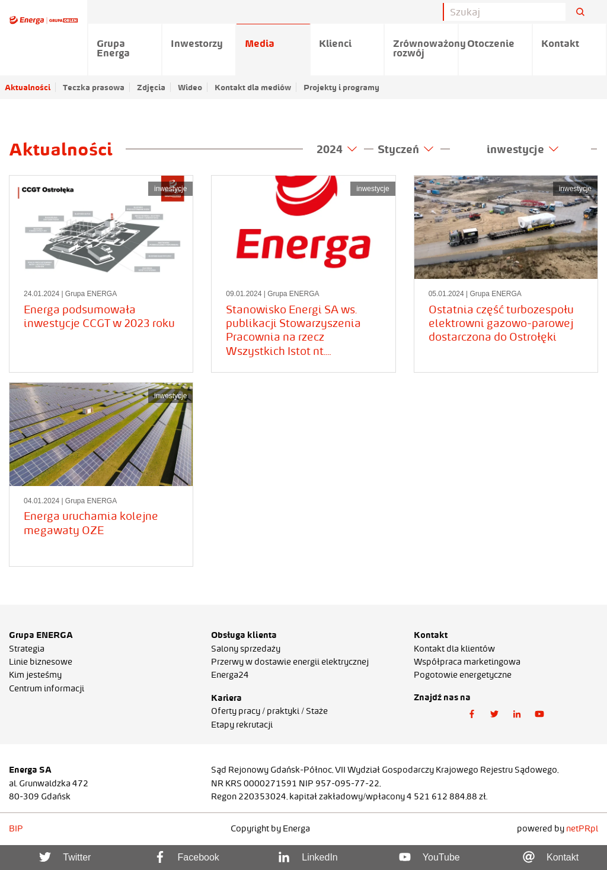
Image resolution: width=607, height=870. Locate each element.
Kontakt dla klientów (454, 648)
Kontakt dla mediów (253, 87)
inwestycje (522, 149)
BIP (16, 828)
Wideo (190, 87)
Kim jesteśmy (35, 674)
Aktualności (27, 87)
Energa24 (230, 674)
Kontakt (560, 43)
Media (259, 43)
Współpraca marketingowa (467, 661)
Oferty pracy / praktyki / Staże (269, 711)
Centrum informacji (46, 688)
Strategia (26, 648)
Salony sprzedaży (245, 648)
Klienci (335, 43)
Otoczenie (491, 43)
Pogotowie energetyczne (463, 674)
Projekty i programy (341, 87)
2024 (337, 149)
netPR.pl (582, 828)
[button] (472, 714)
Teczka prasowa (93, 87)
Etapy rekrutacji (242, 724)
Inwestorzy (197, 43)
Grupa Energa (113, 48)
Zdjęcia (151, 87)
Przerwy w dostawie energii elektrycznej (290, 661)
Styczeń (405, 149)
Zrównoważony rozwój (426, 48)
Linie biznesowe (40, 661)
